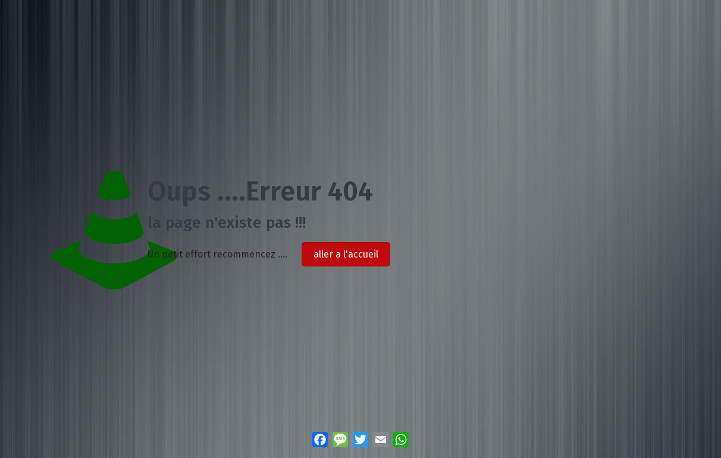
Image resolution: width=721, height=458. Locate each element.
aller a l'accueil (346, 254)
